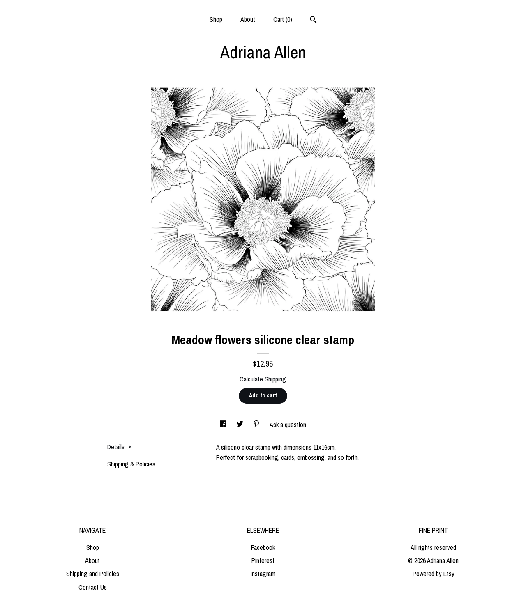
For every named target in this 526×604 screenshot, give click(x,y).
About (247, 19)
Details (119, 446)
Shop (216, 19)
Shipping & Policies (131, 464)
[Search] (313, 20)
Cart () (282, 19)
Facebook (263, 547)
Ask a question (288, 424)
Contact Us (92, 587)
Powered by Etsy (433, 573)
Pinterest (263, 560)
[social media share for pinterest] (257, 424)
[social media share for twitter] (240, 424)
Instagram (263, 573)
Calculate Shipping (263, 379)
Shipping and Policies (92, 573)
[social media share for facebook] (224, 424)
